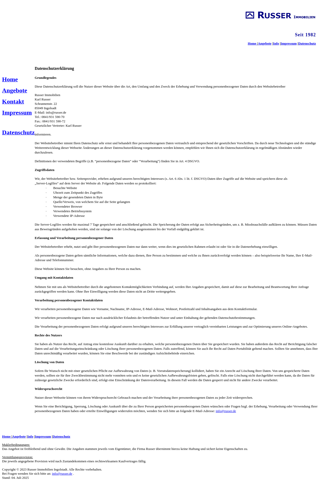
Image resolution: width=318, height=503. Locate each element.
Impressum (289, 43)
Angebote (265, 43)
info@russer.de (226, 411)
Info (276, 43)
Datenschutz (307, 43)
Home (252, 43)
